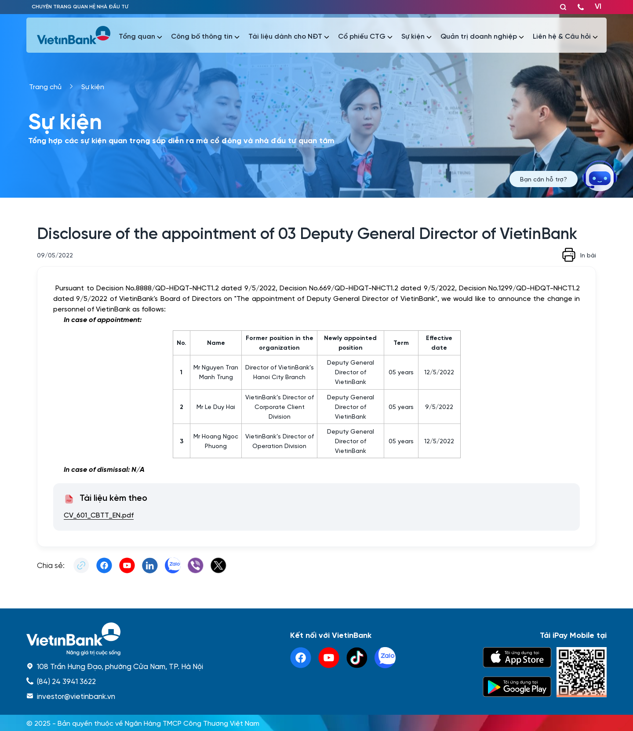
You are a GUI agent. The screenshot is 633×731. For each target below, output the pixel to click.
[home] (114, 638)
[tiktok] (356, 657)
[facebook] (300, 657)
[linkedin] (385, 657)
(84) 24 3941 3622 (66, 681)
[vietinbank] (74, 35)
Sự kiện (92, 86)
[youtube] (328, 657)
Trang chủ (45, 86)
